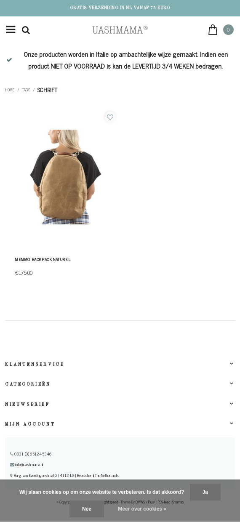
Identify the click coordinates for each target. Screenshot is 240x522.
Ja (205, 492)
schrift (47, 89)
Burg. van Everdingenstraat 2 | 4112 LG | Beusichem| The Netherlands (64, 475)
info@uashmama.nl (26, 464)
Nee (86, 509)
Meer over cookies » (142, 509)
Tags (26, 89)
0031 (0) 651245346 (31, 453)
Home (10, 89)
